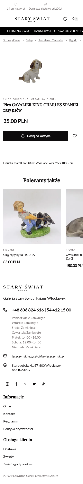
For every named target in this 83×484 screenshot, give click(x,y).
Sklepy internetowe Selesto (42, 475)
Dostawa (9, 449)
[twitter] (34, 384)
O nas (7, 406)
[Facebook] (16, 384)
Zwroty (8, 456)
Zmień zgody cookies (18, 464)
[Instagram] (7, 384)
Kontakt (9, 414)
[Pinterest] (25, 384)
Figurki (73, 40)
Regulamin (10, 421)
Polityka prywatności (18, 429)
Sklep (29, 40)
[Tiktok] (43, 384)
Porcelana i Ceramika (50, 40)
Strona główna (11, 40)
